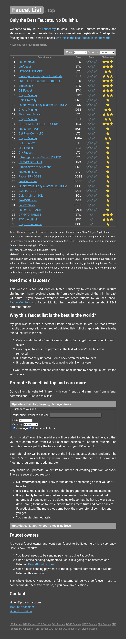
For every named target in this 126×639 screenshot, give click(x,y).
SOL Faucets (55, 628)
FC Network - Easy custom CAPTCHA (43, 105)
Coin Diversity (27, 100)
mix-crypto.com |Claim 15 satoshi (40, 76)
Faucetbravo (27, 62)
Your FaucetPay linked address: (57, 415)
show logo (20, 428)
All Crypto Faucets (87, 628)
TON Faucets (41, 628)
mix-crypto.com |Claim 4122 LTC (40, 157)
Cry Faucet (25, 152)
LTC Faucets (16, 624)
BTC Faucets (30, 624)
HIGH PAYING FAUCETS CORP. (38, 124)
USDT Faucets (89, 624)
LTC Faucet (26, 148)
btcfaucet (25, 66)
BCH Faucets (58, 624)
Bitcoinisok (26, 85)
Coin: (76, 52)
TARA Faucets (26, 628)
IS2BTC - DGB (27, 190)
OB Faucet (25, 90)
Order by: (101, 52)
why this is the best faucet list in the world (83, 38)
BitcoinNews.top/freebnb (35, 167)
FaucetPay (49, 29)
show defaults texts (42, 428)
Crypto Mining (28, 95)
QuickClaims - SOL (31, 195)
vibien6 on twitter (21, 611)
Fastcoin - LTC (28, 171)
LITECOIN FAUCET (30, 71)
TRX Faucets (104, 624)
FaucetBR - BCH (29, 128)
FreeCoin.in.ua (28, 181)
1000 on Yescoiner (22, 607)
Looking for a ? (29, 44)
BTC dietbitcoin (29, 219)
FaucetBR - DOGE (30, 176)
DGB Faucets (44, 624)
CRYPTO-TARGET (30, 214)
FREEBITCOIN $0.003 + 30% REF (40, 81)
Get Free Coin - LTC (31, 133)
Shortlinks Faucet (30, 114)
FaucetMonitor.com (22, 302)
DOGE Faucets (73, 624)
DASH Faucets (70, 628)
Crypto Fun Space (30, 224)
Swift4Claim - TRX (30, 162)
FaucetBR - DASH (30, 210)
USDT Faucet (27, 143)
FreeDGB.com (28, 200)
